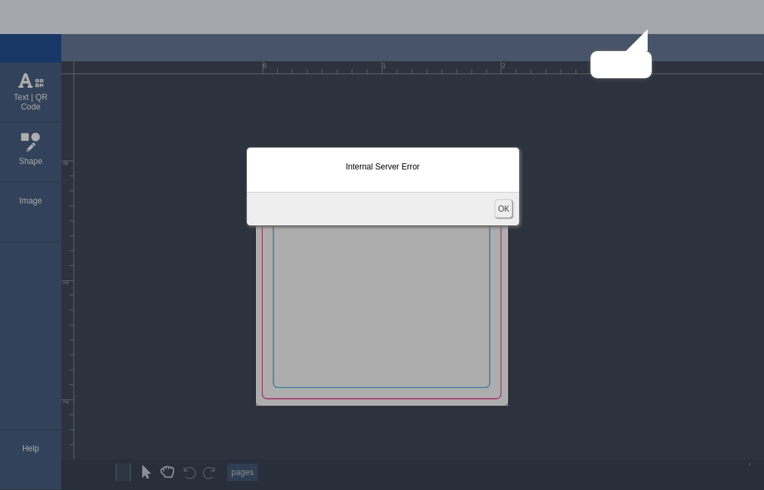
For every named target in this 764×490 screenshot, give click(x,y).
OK (503, 208)
